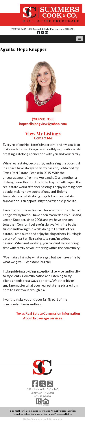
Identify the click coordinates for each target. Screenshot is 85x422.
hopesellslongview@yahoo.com (43, 124)
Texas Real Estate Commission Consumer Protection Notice (42, 414)
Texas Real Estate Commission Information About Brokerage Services (42, 410)
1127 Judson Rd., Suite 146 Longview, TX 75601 (51, 29)
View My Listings (43, 133)
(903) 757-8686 (18, 29)
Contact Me (43, 138)
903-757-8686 (42, 396)
